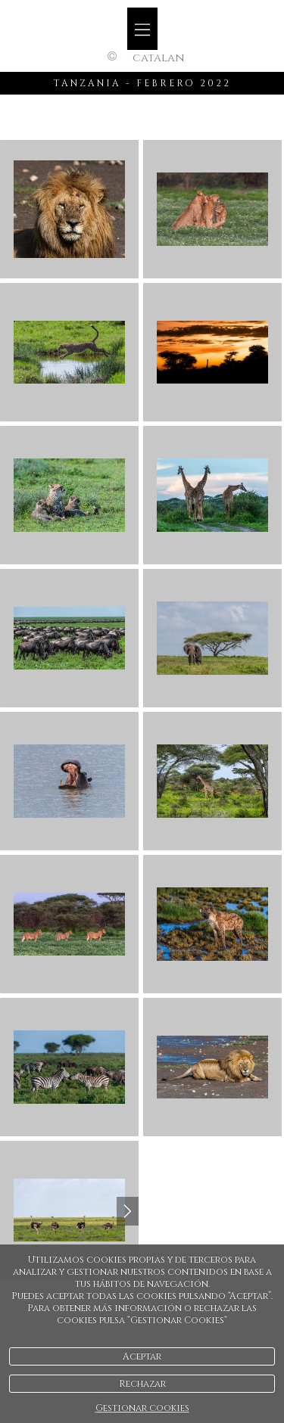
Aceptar (142, 1356)
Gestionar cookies (142, 1408)
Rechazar (142, 1384)
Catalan (159, 58)
